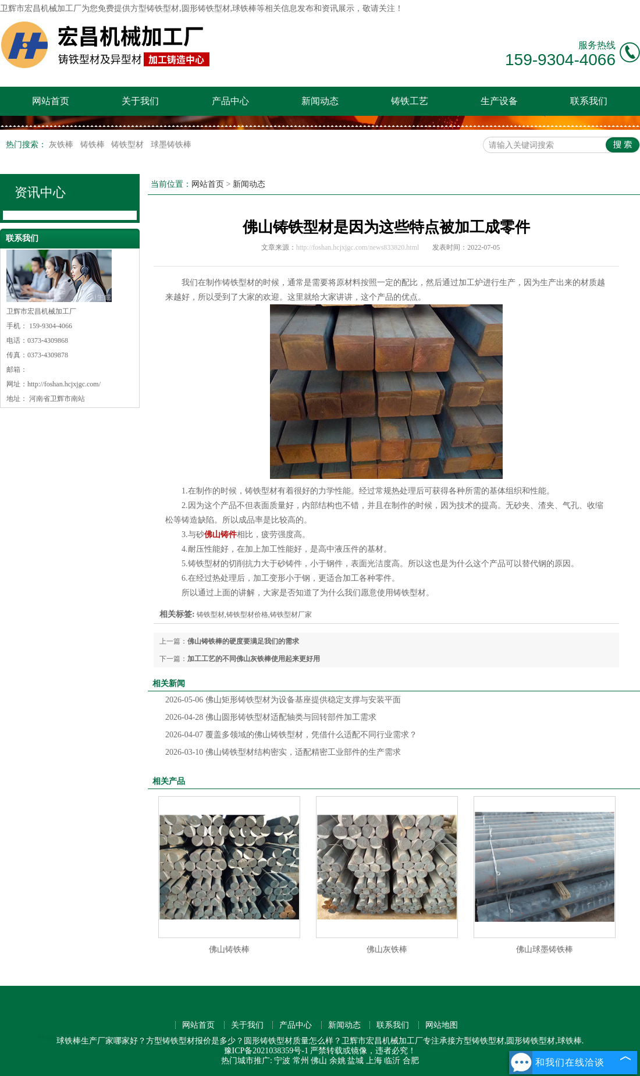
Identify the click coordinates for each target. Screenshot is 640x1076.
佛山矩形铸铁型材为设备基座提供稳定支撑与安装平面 (283, 699)
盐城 (355, 1060)
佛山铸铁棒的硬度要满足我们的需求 (243, 641)
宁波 (282, 1060)
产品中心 (230, 101)
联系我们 (588, 101)
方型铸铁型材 (154, 8)
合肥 (411, 1060)
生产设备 (499, 101)
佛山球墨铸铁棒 (544, 949)
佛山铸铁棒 (229, 949)
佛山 (319, 1060)
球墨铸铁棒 (171, 144)
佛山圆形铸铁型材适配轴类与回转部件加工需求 (270, 717)
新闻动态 (320, 101)
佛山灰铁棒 (387, 949)
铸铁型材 (128, 144)
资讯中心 (40, 192)
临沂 (392, 1060)
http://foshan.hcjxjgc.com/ (64, 384)
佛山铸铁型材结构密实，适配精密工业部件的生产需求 (283, 752)
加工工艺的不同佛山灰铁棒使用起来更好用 (253, 659)
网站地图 (441, 1025)
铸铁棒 (93, 144)
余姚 (337, 1060)
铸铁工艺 (409, 101)
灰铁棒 (62, 144)
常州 (301, 1060)
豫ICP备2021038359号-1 (266, 1050)
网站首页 (50, 101)
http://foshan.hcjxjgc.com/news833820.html (357, 247)
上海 (374, 1060)
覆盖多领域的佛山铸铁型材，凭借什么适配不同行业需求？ (291, 734)
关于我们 (140, 101)
